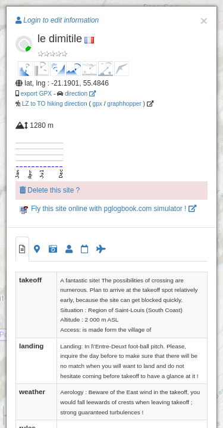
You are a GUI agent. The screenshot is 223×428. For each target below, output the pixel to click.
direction (80, 93)
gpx (97, 103)
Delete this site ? (50, 190)
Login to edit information (57, 20)
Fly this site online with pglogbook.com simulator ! (108, 208)
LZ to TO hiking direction (53, 103)
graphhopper (124, 103)
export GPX (36, 93)
